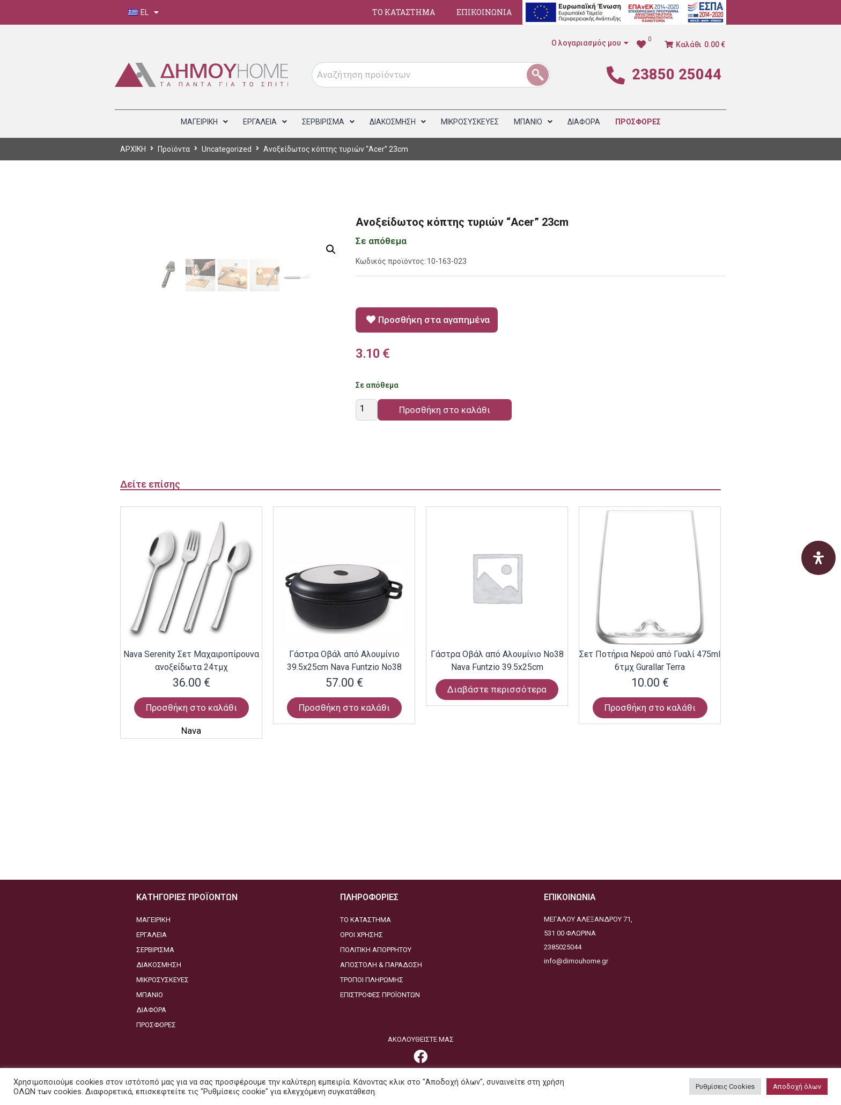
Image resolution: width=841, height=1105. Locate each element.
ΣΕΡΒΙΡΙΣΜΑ (155, 950)
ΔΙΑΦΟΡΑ (151, 1010)
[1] (541, 75)
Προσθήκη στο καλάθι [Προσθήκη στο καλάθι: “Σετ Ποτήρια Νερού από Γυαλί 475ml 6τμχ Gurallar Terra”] (650, 837)
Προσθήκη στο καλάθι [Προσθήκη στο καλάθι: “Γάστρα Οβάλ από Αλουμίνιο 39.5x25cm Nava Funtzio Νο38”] (344, 837)
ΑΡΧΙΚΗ (133, 149)
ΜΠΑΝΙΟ (149, 995)
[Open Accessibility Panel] (818, 558)
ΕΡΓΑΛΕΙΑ (151, 935)
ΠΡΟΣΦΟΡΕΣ (156, 1025)
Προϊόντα (174, 149)
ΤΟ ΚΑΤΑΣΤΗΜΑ (403, 12)
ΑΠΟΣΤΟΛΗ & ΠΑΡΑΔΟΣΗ (381, 965)
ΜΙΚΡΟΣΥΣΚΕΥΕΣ (162, 980)
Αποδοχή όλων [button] (797, 1086)
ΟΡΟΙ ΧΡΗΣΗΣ (361, 935)
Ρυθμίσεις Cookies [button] (725, 1086)
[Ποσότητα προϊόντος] (367, 410)
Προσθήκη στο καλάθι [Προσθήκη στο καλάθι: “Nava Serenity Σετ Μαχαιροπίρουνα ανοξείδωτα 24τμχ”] (191, 837)
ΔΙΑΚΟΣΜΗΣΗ (158, 965)
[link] (644, 44)
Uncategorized (227, 149)
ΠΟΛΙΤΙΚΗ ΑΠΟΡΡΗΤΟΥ (375, 950)
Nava (191, 860)
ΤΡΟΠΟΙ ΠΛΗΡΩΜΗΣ (371, 980)
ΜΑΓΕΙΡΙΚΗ (153, 920)
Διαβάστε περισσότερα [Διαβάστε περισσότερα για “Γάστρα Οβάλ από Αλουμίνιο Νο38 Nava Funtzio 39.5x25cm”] (497, 819)
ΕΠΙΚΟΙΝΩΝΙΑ (484, 12)
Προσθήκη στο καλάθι (444, 409)
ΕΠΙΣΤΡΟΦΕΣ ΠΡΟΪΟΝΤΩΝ (380, 995)
